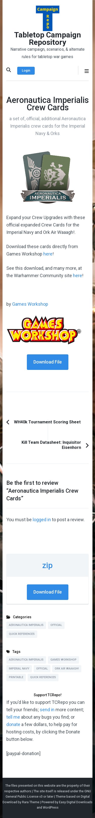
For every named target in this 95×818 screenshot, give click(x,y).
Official (56, 625)
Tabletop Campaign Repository (47, 38)
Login (26, 70)
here (47, 254)
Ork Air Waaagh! (67, 668)
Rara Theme (30, 802)
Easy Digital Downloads (75, 802)
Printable (16, 677)
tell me (13, 717)
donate (13, 724)
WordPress (51, 807)
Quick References (22, 634)
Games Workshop (30, 304)
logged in (42, 519)
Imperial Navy (19, 668)
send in (47, 709)
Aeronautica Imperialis (26, 625)
